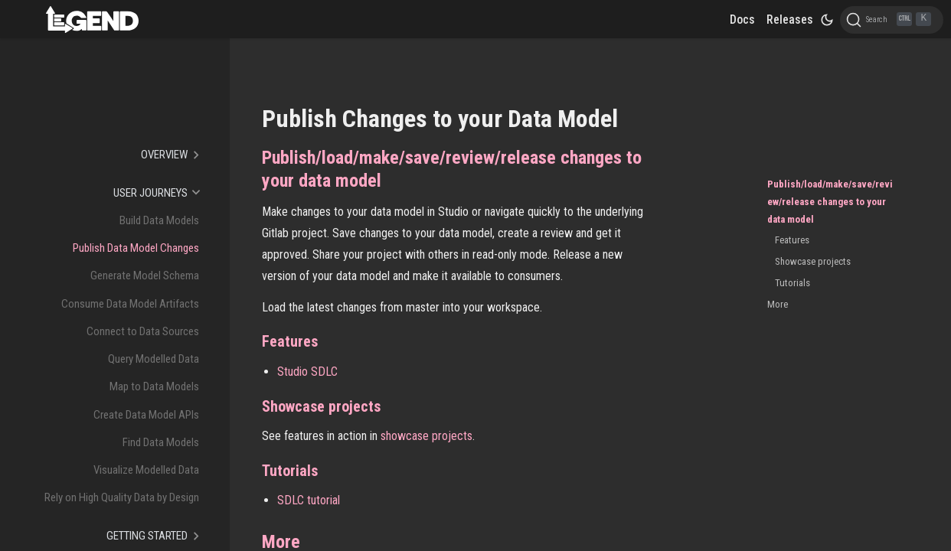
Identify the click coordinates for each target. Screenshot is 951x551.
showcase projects (426, 436)
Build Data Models (159, 220)
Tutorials (792, 283)
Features (792, 240)
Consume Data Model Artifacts (130, 304)
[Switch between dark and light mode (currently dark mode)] (827, 20)
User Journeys (150, 193)
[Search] (891, 20)
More (777, 304)
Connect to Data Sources (143, 331)
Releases (789, 19)
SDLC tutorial (308, 500)
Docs (742, 19)
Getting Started (147, 536)
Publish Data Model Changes (136, 248)
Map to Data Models (154, 386)
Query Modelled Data (153, 359)
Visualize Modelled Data (146, 470)
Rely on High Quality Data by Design (121, 497)
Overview (164, 154)
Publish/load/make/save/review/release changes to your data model (830, 201)
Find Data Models (161, 442)
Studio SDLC (307, 371)
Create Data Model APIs (146, 415)
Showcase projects (813, 261)
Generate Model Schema (144, 275)
